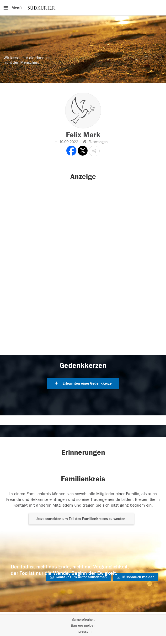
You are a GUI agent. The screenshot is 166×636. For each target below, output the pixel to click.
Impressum (83, 632)
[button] (94, 151)
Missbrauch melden (136, 577)
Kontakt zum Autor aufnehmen (78, 577)
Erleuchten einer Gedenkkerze (83, 383)
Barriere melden (83, 626)
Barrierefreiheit (83, 620)
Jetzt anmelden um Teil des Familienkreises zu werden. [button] (81, 519)
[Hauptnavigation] (83, 7)
